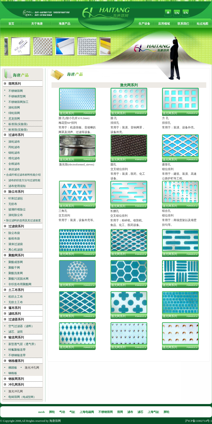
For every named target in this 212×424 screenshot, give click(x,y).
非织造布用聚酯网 (19, 284)
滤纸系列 (14, 313)
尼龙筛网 (14, 118)
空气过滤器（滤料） (21, 326)
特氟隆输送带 (17, 349)
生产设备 (144, 23)
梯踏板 (12, 367)
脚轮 (52, 412)
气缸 (72, 412)
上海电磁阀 (87, 412)
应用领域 (164, 23)
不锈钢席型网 (17, 96)
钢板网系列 (16, 379)
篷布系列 (14, 308)
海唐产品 (64, 23)
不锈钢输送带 (17, 355)
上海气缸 (153, 412)
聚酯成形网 (15, 262)
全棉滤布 (14, 163)
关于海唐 (37, 23)
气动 (62, 412)
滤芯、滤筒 (15, 331)
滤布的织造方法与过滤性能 (24, 180)
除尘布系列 (16, 191)
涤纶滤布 (14, 141)
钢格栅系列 (16, 361)
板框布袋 (14, 238)
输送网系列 (16, 337)
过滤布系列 (16, 135)
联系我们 (183, 23)
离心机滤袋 (15, 249)
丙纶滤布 (14, 147)
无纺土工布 (15, 302)
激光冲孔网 (32, 367)
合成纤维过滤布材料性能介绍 (23, 174)
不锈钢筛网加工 (18, 102)
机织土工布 (15, 296)
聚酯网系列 (16, 255)
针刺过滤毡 (15, 198)
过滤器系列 (16, 319)
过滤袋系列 (16, 226)
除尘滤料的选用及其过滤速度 (23, 220)
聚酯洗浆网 (15, 273)
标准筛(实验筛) (18, 124)
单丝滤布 (14, 169)
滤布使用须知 (17, 186)
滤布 (130, 412)
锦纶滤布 (14, 152)
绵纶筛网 (14, 113)
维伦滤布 (14, 158)
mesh (41, 412)
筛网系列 (14, 83)
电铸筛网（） (22, 396)
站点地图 (202, 23)
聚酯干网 (14, 267)
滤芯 (140, 412)
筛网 (120, 412)
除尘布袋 (14, 233)
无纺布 (12, 204)
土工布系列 (16, 290)
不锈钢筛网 (15, 90)
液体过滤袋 (15, 244)
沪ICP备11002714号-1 (198, 420)
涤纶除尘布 (15, 215)
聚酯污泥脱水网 (18, 278)
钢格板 (12, 373)
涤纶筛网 (14, 107)
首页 (11, 23)
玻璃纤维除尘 (17, 209)
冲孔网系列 (16, 384)
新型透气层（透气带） (22, 344)
